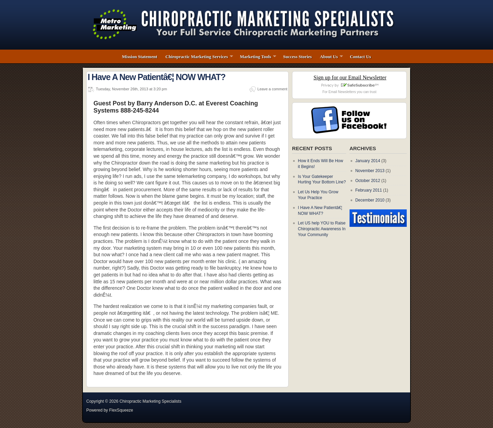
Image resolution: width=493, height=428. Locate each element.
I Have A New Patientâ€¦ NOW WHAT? (156, 77)
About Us (329, 56)
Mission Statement (139, 56)
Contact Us (360, 56)
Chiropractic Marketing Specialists (150, 401)
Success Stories (297, 56)
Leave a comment (272, 89)
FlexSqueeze (121, 410)
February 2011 (368, 190)
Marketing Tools (255, 56)
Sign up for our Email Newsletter (350, 77)
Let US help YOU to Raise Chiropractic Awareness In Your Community (321, 229)
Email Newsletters (342, 92)
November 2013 (369, 170)
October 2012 (367, 180)
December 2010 (369, 200)
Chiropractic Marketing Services (196, 56)
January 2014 (367, 160)
